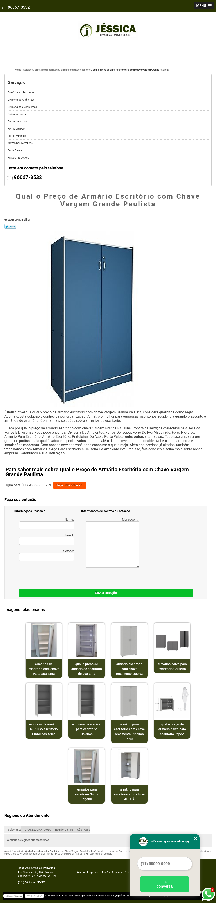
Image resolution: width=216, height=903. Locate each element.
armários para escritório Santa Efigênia (86, 794)
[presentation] (42, 573)
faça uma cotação (70, 485)
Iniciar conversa (165, 884)
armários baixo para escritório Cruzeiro (172, 666)
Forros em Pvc (16, 128)
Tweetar (10, 226)
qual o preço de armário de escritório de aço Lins (86, 668)
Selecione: (14, 829)
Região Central (64, 829)
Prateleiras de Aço (19, 157)
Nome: (46, 523)
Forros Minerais (17, 135)
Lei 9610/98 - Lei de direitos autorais (94, 854)
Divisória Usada (17, 114)
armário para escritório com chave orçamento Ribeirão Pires (129, 732)
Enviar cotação (106, 593)
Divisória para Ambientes (23, 107)
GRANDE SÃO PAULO (38, 829)
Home (81, 872)
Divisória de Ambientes (21, 99)
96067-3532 (19, 7)
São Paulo (83, 829)
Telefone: (46, 555)
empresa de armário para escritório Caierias (86, 729)
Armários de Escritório (21, 92)
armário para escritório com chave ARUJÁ (129, 794)
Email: (46, 539)
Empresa (92, 872)
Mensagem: (112, 543)
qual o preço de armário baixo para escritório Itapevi (172, 729)
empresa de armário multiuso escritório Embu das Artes (43, 729)
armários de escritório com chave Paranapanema (44, 668)
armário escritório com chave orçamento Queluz (129, 668)
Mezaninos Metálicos (20, 143)
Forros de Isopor (17, 121)
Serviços (16, 82)
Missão (105, 872)
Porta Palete (15, 150)
